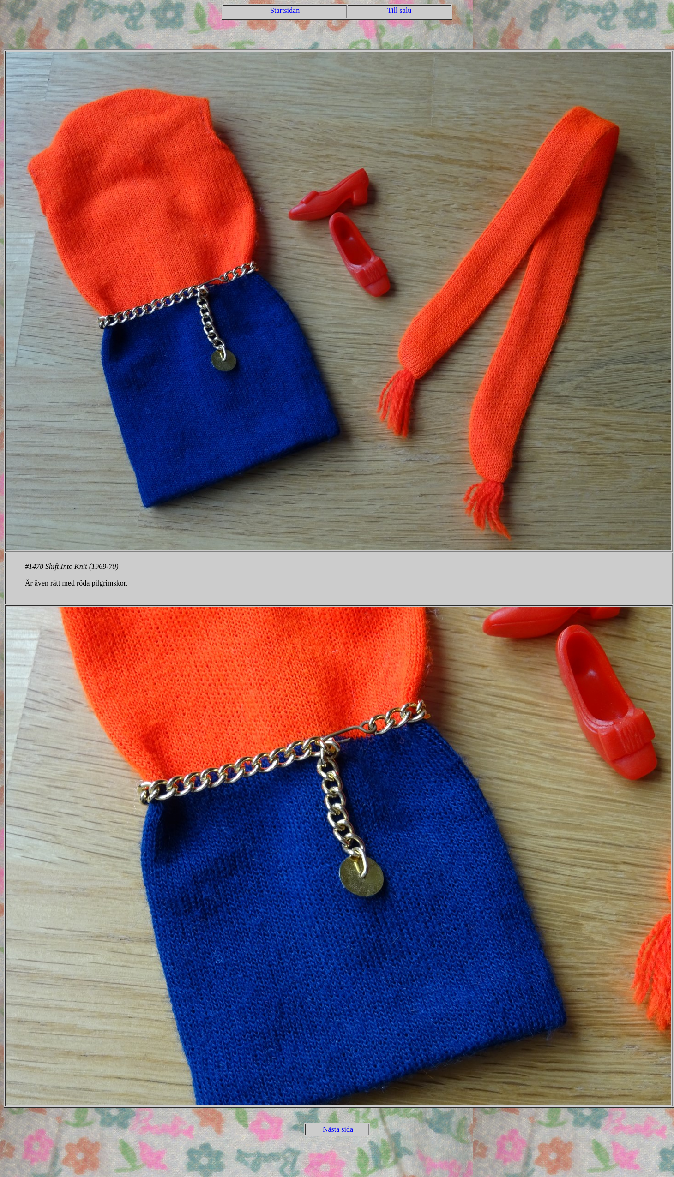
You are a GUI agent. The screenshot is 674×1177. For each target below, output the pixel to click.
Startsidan (285, 10)
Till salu (399, 10)
